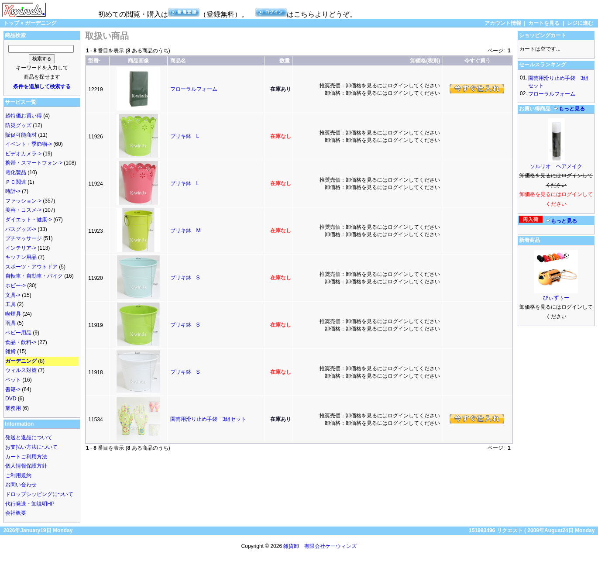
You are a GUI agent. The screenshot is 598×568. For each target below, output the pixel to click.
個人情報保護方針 (26, 466)
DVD (10, 399)
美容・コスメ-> (23, 210)
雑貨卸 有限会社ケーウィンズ (320, 546)
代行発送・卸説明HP (30, 504)
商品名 (178, 61)
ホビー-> (15, 285)
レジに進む (580, 23)
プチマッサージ (23, 238)
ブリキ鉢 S (185, 278)
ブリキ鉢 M (185, 230)
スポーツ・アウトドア (31, 267)
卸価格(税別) (425, 61)
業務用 (13, 408)
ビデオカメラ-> (23, 154)
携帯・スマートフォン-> (33, 163)
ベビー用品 (18, 333)
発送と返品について (28, 437)
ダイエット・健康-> (28, 220)
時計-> (13, 191)
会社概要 (15, 513)
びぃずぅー (556, 298)
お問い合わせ (21, 485)
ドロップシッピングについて (39, 494)
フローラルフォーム (193, 89)
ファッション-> (23, 201)
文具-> (13, 295)
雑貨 (10, 351)
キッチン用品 (21, 257)
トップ (11, 23)
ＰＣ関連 (15, 182)
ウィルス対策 (21, 370)
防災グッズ (18, 125)
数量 (284, 61)
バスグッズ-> (20, 229)
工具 (10, 304)
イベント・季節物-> (28, 144)
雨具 (10, 323)
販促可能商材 (21, 135)
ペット (13, 380)
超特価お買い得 (23, 116)
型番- (94, 61)
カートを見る (544, 23)
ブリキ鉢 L (184, 136)
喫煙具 (13, 314)
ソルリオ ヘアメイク (556, 166)
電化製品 (15, 172)
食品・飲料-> (20, 342)
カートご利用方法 (26, 457)
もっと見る (569, 109)
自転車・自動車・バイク (34, 276)
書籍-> (13, 389)
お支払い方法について (31, 447)
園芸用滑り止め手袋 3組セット (208, 419)
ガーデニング (40, 23)
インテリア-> (20, 248)
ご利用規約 (18, 475)
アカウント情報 (503, 23)
